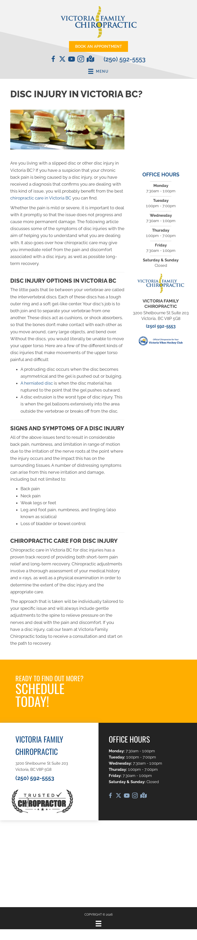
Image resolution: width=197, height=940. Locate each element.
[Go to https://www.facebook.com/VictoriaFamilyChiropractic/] (53, 60)
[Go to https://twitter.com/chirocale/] (62, 59)
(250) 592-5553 (124, 59)
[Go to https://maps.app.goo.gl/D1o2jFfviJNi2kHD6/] (90, 59)
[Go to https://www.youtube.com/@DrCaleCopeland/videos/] (71, 60)
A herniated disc (37, 383)
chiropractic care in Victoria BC (40, 198)
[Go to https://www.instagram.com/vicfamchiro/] (80, 60)
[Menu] (98, 923)
